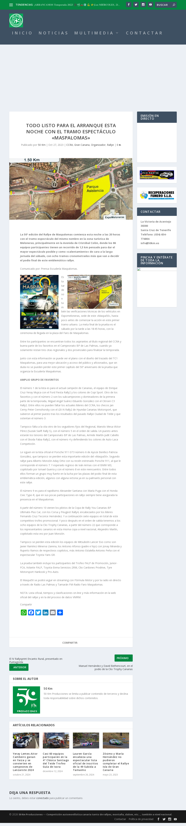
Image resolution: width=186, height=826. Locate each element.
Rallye (110, 148)
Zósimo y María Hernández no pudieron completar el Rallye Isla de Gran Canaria (116, 765)
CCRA (69, 148)
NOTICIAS (54, 36)
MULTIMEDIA (94, 36)
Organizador (98, 148)
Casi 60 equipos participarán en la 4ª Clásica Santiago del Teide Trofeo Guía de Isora (56, 763)
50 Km (42, 148)
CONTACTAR (144, 36)
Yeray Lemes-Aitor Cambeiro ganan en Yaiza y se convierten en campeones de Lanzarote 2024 (25, 765)
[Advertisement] (93, 74)
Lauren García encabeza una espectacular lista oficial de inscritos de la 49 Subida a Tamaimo (85, 765)
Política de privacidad (141, 822)
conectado (42, 801)
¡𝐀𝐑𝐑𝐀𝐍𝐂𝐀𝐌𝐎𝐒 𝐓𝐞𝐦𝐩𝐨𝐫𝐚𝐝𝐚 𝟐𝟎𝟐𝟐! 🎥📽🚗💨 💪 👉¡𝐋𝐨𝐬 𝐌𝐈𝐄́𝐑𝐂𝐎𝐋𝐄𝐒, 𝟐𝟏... (77, 4)
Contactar (120, 822)
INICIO (22, 36)
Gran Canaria (82, 148)
